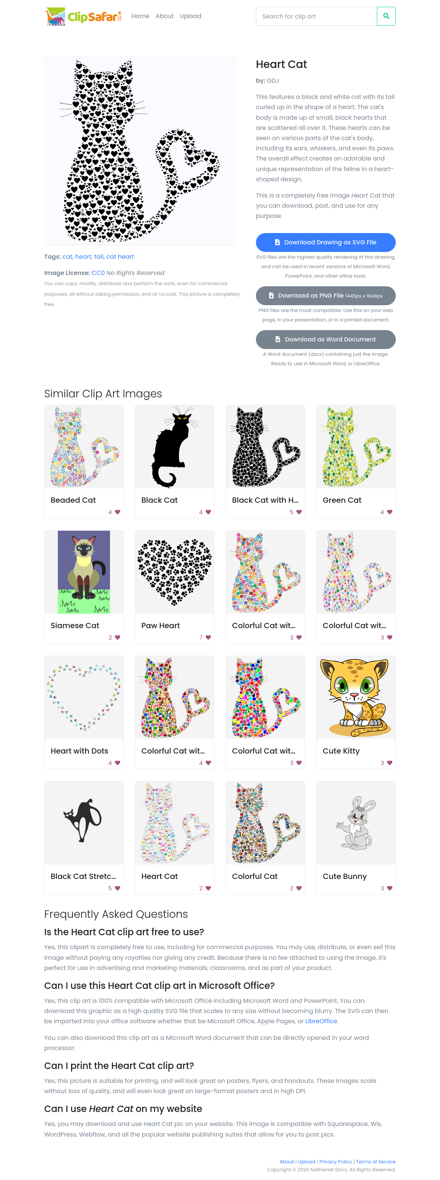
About (165, 16)
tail (99, 256)
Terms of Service (376, 1161)
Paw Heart (160, 625)
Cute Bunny (345, 876)
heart (83, 256)
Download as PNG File (326, 295)
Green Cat (342, 500)
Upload (190, 16)
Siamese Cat (75, 625)
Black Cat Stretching (89, 876)
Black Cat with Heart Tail (278, 500)
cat (67, 256)
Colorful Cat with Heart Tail (283, 625)
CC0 (98, 273)
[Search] (316, 16)
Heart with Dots (79, 751)
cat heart (120, 256)
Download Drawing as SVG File (325, 242)
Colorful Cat (255, 876)
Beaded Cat (73, 500)
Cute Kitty (341, 751)
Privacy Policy (335, 1161)
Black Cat (159, 500)
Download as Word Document (326, 339)
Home (141, 16)
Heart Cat (159, 876)
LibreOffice (321, 1021)
